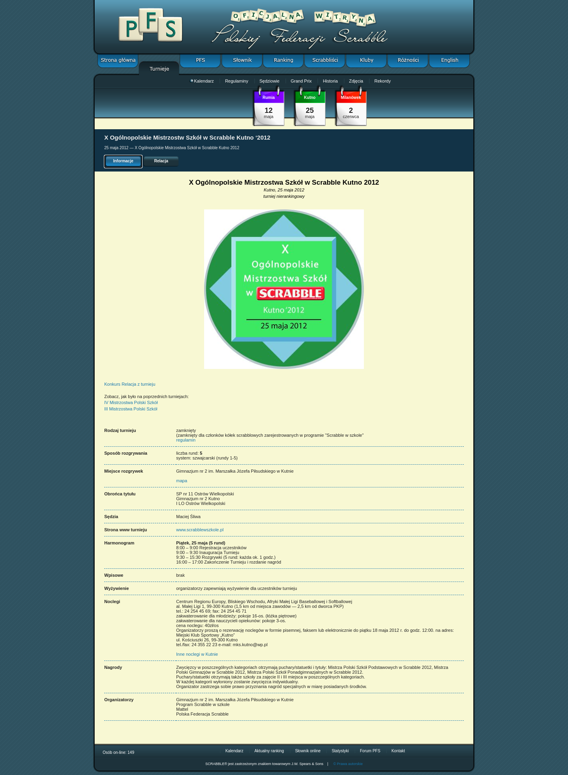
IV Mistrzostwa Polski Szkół (131, 402)
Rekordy (382, 81)
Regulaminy (236, 81)
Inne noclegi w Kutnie (197, 654)
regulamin (185, 440)
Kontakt (398, 751)
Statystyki (340, 751)
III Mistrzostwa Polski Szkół (130, 408)
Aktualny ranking (269, 751)
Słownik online (308, 751)
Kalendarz (201, 81)
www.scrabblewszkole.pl (200, 529)
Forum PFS (370, 751)
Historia (330, 81)
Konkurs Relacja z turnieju (129, 384)
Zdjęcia (356, 81)
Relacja (161, 161)
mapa (181, 480)
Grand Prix (301, 81)
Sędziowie (270, 81)
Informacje (123, 161)
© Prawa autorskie (348, 764)
